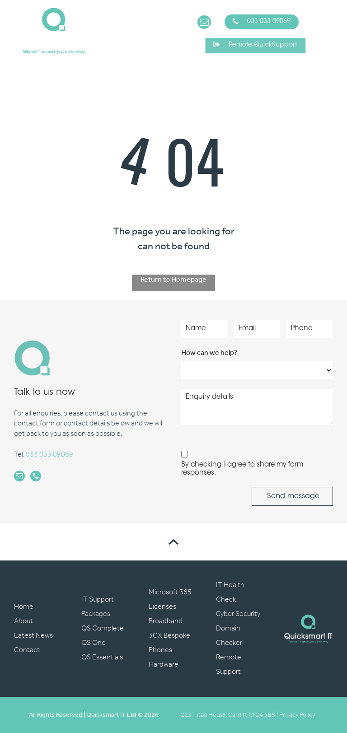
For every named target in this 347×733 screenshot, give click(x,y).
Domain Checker (229, 635)
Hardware (163, 665)
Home (23, 607)
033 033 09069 (49, 455)
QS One (93, 643)
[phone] (35, 477)
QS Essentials (102, 657)
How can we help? (209, 353)
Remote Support (228, 664)
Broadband (166, 621)
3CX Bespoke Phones (169, 643)
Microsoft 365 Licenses (170, 599)
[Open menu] (326, 30)
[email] (204, 23)
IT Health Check (230, 592)
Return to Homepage (173, 281)
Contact (27, 650)
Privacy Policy (297, 715)
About (23, 621)
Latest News (33, 636)
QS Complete (102, 628)
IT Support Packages (97, 607)
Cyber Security (238, 614)
